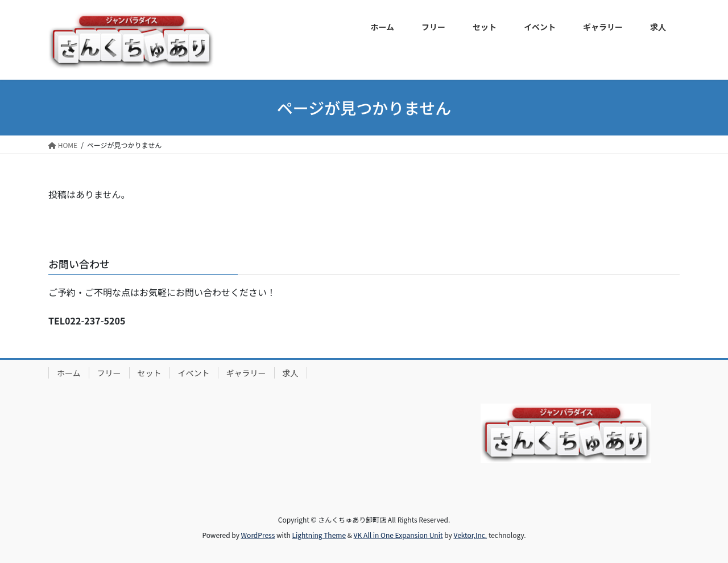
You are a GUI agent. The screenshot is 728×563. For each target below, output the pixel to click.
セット (150, 373)
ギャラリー (246, 373)
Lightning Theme (319, 535)
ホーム (69, 373)
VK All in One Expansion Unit (398, 535)
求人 (291, 373)
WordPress (258, 535)
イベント (194, 373)
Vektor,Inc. (470, 535)
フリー (109, 373)
